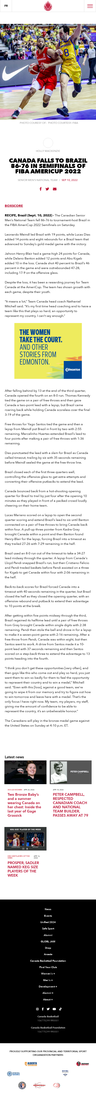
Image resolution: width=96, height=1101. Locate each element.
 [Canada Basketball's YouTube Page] (54, 1009)
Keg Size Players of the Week (19, 857)
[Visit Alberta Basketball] (31, 1064)
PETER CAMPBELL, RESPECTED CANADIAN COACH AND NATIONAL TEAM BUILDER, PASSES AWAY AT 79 (70, 805)
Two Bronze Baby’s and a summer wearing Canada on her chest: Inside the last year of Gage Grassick (24, 805)
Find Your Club (48, 967)
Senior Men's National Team (37, 180)
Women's (48, 974)
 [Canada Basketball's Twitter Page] (48, 1009)
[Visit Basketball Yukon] (39, 1085)
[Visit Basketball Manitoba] (65, 1064)
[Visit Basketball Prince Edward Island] (83, 1074)
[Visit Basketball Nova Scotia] (65, 1074)
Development (48, 987)
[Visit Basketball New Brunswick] (48, 1074)
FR (6, 6)
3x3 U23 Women (15, 790)
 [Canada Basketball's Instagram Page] (37, 1009)
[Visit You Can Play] (74, 1085)
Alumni (48, 935)
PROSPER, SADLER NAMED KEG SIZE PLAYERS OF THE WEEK (23, 869)
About (48, 1000)
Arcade (48, 954)
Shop (48, 948)
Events (48, 916)
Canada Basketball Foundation (48, 961)
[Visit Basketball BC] (13, 1064)
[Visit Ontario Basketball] (82, 1064)
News (48, 909)
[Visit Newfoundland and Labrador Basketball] (22, 1085)
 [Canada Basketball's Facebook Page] (43, 1009)
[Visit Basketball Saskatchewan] (48, 1064)
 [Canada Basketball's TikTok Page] (60, 1009)
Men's (48, 980)
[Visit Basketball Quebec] (13, 1073)
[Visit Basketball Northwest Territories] (31, 1074)
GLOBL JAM (48, 941)
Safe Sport (48, 928)
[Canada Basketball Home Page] (48, 6)
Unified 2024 (48, 922)
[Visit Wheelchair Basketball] (57, 1085)
